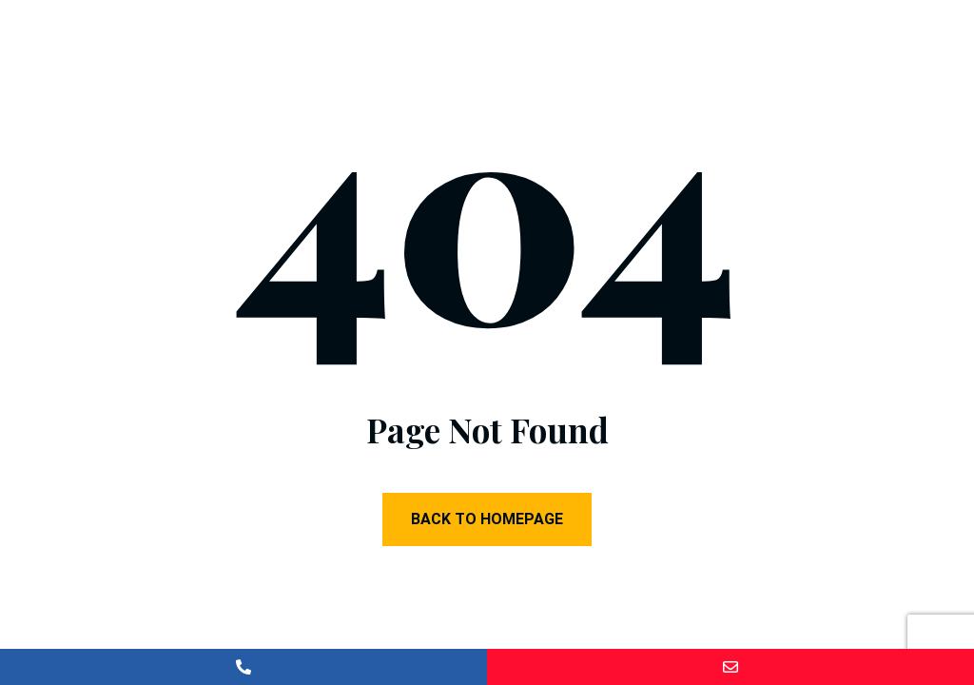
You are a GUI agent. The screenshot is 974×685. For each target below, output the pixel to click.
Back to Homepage (487, 519)
